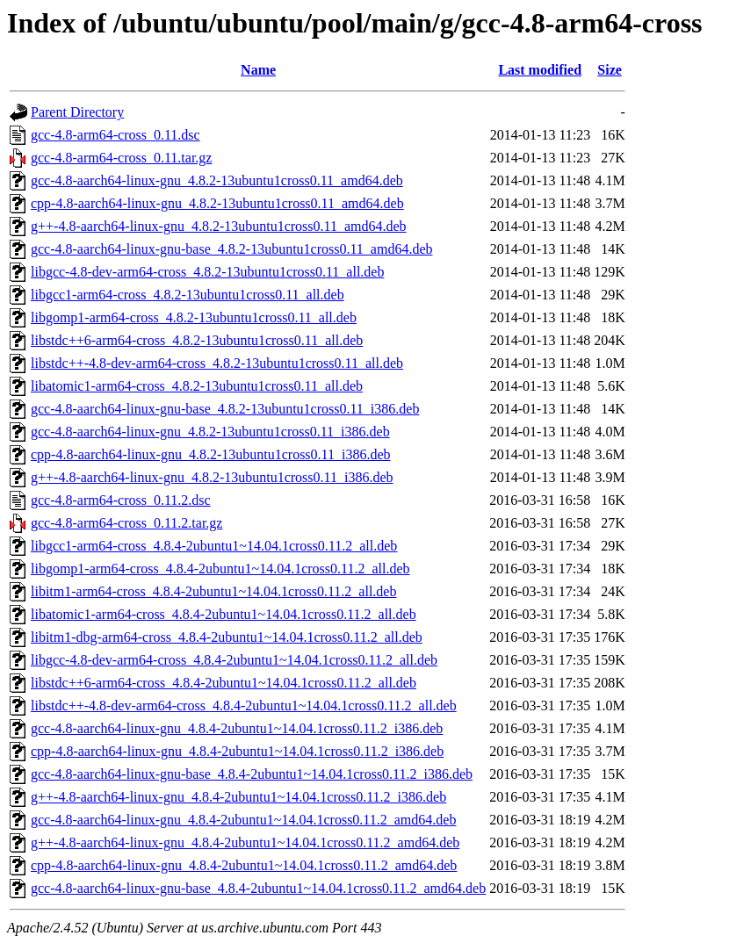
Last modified (539, 69)
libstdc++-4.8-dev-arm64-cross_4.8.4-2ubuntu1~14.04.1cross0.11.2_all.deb (244, 705)
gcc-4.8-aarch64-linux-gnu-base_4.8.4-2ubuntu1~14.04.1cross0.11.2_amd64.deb (258, 888)
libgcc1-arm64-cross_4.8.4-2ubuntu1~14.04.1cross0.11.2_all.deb (214, 545)
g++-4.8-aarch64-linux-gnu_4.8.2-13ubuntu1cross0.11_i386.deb (212, 477)
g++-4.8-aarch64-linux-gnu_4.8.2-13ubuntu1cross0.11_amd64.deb (219, 226)
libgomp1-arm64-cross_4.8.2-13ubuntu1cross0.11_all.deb (194, 317)
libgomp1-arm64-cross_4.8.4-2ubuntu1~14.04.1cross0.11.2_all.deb (220, 568)
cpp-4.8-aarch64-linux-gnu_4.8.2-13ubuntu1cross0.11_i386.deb (211, 454)
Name (258, 69)
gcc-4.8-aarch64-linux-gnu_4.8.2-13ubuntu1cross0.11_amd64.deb (217, 180)
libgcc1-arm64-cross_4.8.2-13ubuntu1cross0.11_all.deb (187, 294)
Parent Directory (77, 111)
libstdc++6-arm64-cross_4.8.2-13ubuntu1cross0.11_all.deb (197, 340)
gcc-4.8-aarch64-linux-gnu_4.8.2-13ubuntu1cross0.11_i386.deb (210, 431)
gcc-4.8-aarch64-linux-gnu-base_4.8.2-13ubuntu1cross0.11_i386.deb (225, 408)
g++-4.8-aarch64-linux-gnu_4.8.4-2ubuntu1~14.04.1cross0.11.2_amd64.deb (245, 842)
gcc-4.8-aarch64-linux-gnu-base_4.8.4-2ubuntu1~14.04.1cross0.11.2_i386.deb (252, 774)
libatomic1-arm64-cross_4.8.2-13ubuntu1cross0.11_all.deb (197, 385)
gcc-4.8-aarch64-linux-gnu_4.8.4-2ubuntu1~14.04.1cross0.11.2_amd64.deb (243, 819)
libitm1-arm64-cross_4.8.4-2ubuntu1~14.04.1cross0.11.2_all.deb (213, 591)
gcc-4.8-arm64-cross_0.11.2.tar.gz (126, 522)
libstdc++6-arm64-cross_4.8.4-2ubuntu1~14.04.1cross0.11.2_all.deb (223, 682)
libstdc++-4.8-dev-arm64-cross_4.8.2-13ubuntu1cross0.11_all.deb (217, 363)
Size (609, 69)
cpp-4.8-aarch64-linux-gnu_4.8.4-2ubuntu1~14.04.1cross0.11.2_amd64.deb (244, 865)
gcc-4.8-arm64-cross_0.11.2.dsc (121, 500)
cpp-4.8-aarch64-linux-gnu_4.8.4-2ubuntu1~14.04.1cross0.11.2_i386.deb (237, 751)
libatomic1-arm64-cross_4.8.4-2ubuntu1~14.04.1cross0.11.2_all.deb (223, 614)
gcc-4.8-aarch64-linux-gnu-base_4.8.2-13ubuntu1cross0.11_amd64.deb (232, 248)
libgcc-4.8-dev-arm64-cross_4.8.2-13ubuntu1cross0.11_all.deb (207, 271)
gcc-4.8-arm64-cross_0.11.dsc (115, 134)
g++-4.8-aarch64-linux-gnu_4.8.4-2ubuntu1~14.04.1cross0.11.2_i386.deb (238, 796)
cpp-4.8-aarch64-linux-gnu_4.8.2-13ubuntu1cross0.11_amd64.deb (217, 203)
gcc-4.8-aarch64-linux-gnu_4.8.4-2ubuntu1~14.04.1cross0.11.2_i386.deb (237, 728)
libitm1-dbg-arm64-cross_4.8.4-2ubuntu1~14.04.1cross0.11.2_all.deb (226, 637)
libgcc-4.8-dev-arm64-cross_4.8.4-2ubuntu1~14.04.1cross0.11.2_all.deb (234, 659)
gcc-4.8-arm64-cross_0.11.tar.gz (121, 157)
